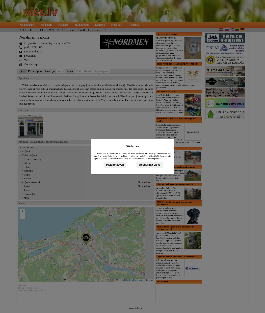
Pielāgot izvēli (115, 164)
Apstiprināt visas (149, 164)
